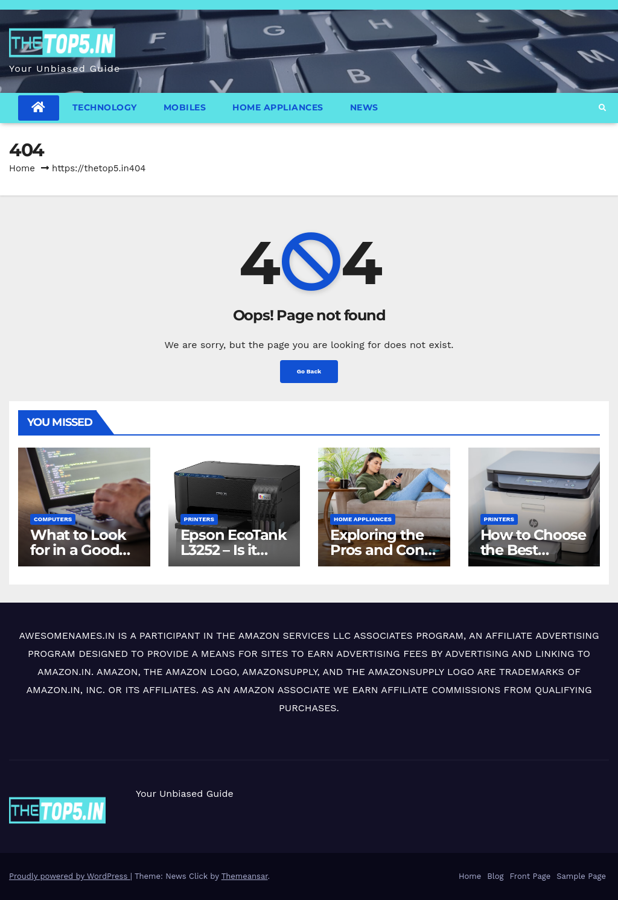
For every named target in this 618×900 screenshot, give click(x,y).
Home (22, 168)
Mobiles (185, 107)
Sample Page (581, 876)
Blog (495, 876)
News (364, 107)
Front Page (529, 876)
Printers (199, 519)
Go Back (309, 371)
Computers (53, 519)
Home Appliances (277, 107)
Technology (104, 107)
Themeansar (244, 876)
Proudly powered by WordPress (69, 876)
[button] (602, 108)
